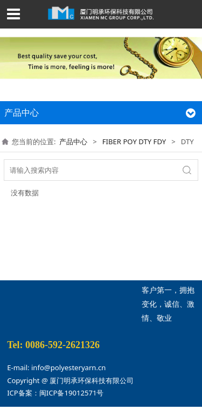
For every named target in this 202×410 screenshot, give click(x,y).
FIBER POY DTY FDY (134, 141)
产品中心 (73, 141)
